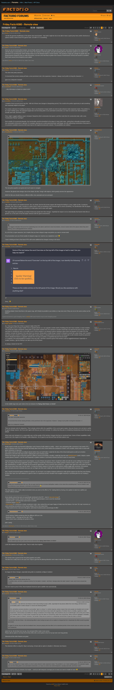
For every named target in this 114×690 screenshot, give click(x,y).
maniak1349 (97, 84)
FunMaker (96, 200)
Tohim (11, 662)
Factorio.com (5, 2)
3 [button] (99, 28)
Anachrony (97, 408)
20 (98, 573)
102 (98, 74)
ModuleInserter (72, 455)
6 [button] (105, 28)
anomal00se (97, 107)
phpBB (52, 684)
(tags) (17, 502)
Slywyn (96, 53)
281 (98, 224)
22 (98, 250)
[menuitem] (46, 15)
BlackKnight (97, 450)
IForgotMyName (98, 129)
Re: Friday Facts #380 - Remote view (15, 31)
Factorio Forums (16, 16)
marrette (96, 591)
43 (98, 661)
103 (98, 456)
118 (98, 206)
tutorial (28, 316)
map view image (53, 497)
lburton (96, 30)
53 (98, 647)
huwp (95, 567)
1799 (99, 312)
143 (98, 414)
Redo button (9, 504)
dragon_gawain (98, 321)
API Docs (37, 2)
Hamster (96, 641)
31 (98, 136)
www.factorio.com (8, 18)
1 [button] (95, 28)
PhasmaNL (97, 244)
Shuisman (96, 348)
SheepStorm (13, 598)
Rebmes (96, 68)
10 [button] (109, 28)
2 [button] (97, 28)
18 (98, 113)
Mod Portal (28, 2)
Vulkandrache (97, 553)
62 (98, 559)
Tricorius (96, 218)
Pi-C (95, 306)
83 (98, 327)
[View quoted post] (18, 415)
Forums (15, 2)
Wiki (21, 2)
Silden (13, 602)
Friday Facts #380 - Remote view (20, 24)
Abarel (96, 655)
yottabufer (12, 577)
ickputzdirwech (14, 511)
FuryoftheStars (13, 482)
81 (98, 90)
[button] (90, 28)
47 (98, 354)
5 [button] (103, 28)
